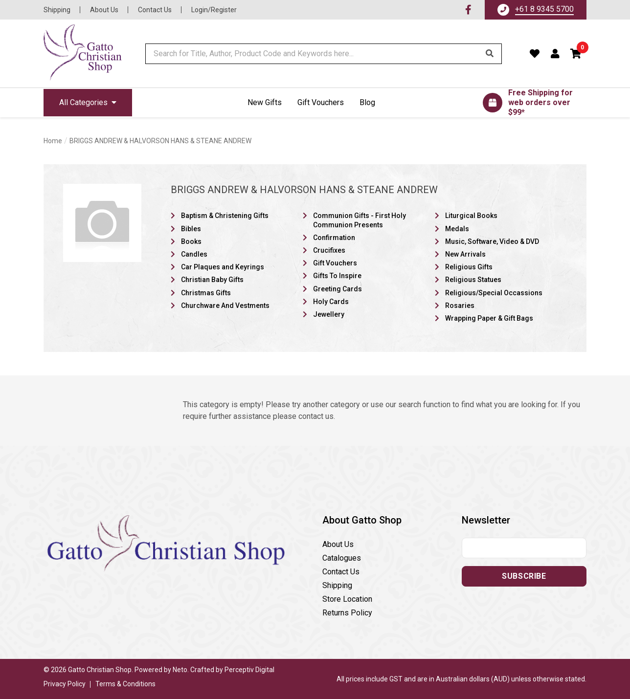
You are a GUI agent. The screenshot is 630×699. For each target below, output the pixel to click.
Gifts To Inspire (337, 276)
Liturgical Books (471, 215)
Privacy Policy (65, 684)
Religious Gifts (469, 267)
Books (191, 241)
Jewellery (328, 314)
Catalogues (341, 558)
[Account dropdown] (555, 53)
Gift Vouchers (320, 102)
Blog (367, 102)
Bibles (191, 229)
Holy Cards (331, 302)
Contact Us (155, 10)
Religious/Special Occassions (493, 293)
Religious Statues (473, 280)
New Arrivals (465, 254)
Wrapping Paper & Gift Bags (489, 318)
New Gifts (265, 102)
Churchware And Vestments (225, 305)
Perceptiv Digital (249, 670)
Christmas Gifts (206, 293)
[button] (576, 53)
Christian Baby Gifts (212, 280)
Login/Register (214, 10)
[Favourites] (534, 53)
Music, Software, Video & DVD (492, 241)
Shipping (57, 10)
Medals (457, 229)
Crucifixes (329, 250)
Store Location (347, 599)
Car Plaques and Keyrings (222, 267)
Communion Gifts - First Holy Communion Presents (359, 220)
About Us (104, 10)
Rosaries (459, 305)
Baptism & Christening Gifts (225, 215)
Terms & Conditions (125, 684)
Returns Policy (347, 612)
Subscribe (524, 576)
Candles (194, 254)
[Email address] (524, 548)
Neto (180, 670)
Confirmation (334, 237)
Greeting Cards (337, 289)
